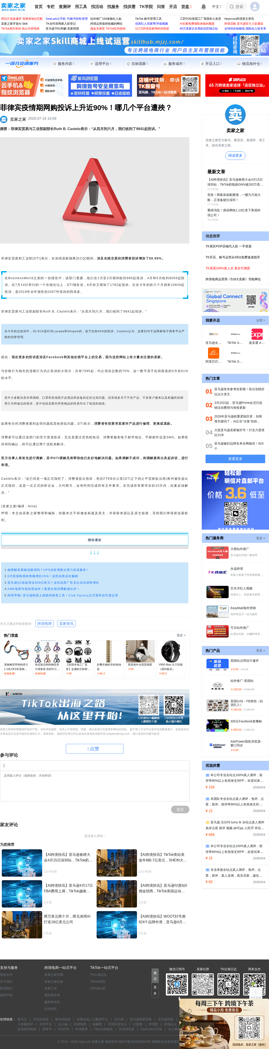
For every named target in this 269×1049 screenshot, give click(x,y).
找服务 (113, 6)
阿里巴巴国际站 (217, 361)
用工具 (81, 6)
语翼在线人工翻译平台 (92, 1019)
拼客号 (47, 1029)
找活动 (97, 6)
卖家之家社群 (53, 981)
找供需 (129, 6)
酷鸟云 (22, 1019)
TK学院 (146, 6)
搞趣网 (97, 1024)
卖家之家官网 (53, 974)
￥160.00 (235, 709)
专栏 (51, 6)
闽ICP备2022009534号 (135, 1041)
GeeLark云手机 (151, 1029)
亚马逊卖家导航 (141, 1019)
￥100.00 (235, 689)
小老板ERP (25, 1024)
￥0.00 (234, 750)
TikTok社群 (97, 988)
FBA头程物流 (103, 1029)
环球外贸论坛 (117, 1024)
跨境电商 (44, 623)
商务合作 (6, 974)
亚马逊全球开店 (217, 343)
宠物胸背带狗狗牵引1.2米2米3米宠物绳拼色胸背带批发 (16, 669)
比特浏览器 (126, 1029)
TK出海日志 (98, 974)
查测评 (65, 6)
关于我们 (6, 981)
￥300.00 (235, 729)
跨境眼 (153, 1024)
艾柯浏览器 (41, 1019)
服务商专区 (52, 1002)
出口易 (119, 1019)
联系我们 (6, 988)
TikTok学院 (97, 981)
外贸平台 (45, 1024)
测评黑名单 (52, 995)
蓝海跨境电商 (26, 1029)
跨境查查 (81, 1029)
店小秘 (63, 1024)
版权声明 (6, 995)
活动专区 (50, 1008)
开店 (173, 6)
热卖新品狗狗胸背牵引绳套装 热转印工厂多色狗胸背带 (47, 669)
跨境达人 (170, 1024)
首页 (39, 6)
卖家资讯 (66, 623)
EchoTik (63, 1029)
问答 (161, 6)
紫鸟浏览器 (63, 1019)
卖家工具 (50, 988)
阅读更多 (235, 155)
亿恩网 (137, 1024)
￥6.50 (234, 669)
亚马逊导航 (166, 1019)
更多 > (181, 635)
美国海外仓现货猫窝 (140, 664)
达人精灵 (174, 1029)
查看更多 (235, 459)
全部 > (260, 320)
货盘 (186, 6)
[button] (155, 976)
